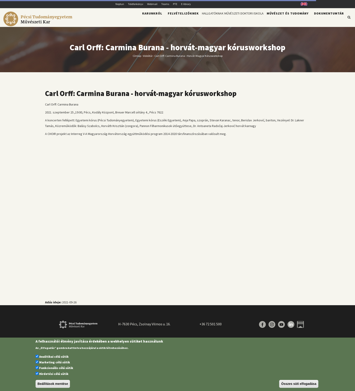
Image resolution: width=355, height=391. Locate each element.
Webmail (152, 4)
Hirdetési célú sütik (53, 374)
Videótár (148, 58)
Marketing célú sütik (54, 362)
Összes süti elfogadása (298, 384)
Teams (165, 4)
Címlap (137, 58)
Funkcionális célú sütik (56, 368)
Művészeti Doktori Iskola (237, 19)
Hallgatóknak (195, 19)
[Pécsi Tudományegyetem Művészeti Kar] (38, 24)
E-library (186, 4)
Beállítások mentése (53, 384)
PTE (175, 4)
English (302, 4)
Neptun (119, 4)
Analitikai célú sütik (54, 357)
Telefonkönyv (135, 4)
